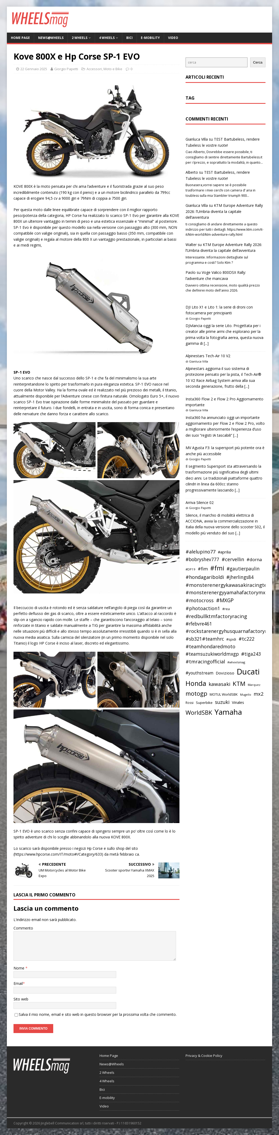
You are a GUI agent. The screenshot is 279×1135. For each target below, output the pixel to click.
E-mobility (150, 37)
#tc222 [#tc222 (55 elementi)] (246, 639)
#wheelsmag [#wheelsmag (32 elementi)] (236, 662)
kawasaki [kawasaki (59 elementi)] (219, 684)
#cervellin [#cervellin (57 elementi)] (233, 559)
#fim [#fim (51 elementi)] (203, 569)
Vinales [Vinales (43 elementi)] (238, 702)
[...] (206, 343)
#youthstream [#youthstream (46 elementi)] (199, 673)
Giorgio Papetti (66, 68)
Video (173, 37)
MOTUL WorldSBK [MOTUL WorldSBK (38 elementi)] (224, 694)
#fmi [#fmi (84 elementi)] (217, 568)
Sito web (21, 999)
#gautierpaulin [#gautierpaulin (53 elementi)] (243, 569)
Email (18, 983)
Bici (129, 37)
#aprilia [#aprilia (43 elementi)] (224, 552)
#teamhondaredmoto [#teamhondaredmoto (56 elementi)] (210, 646)
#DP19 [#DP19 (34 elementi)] (190, 569)
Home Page (20, 37)
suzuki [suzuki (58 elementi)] (222, 702)
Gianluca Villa (197, 139)
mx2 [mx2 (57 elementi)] (258, 694)
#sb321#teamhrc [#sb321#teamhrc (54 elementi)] (205, 639)
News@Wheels (51, 37)
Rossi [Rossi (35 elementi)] (190, 702)
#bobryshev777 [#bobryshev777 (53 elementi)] (202, 559)
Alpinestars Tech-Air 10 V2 (208, 355)
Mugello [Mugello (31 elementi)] (245, 694)
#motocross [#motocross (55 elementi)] (200, 600)
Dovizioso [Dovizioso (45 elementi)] (225, 673)
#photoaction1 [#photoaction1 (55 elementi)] (203, 608)
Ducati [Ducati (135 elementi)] (248, 671)
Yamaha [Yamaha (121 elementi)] (228, 712)
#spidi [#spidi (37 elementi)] (231, 639)
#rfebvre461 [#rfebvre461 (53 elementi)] (199, 624)
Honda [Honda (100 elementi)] (196, 683)
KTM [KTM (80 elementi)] (239, 684)
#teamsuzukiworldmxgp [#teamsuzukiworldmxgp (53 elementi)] (212, 654)
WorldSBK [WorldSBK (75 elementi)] (199, 712)
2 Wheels (79, 37)
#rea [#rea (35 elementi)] (226, 609)
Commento (23, 928)
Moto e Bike (113, 68)
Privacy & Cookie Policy (204, 1055)
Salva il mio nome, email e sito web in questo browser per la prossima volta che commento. (98, 1014)
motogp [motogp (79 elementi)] (196, 693)
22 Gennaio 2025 (33, 68)
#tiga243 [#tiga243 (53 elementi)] (251, 654)
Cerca (258, 62)
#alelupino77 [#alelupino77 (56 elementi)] (200, 551)
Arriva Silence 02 (200, 502)
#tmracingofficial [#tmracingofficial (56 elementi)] (205, 661)
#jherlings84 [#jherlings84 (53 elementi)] (240, 577)
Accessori (94, 68)
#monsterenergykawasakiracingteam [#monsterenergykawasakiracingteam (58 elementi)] (230, 585)
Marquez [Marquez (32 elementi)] (254, 685)
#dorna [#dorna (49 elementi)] (254, 559)
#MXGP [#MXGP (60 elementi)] (225, 600)
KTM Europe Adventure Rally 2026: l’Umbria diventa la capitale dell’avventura (224, 211)
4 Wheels (107, 37)
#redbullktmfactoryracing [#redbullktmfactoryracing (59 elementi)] (216, 616)
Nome (19, 968)
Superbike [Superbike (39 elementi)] (204, 702)
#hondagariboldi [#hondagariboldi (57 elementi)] (205, 577)
